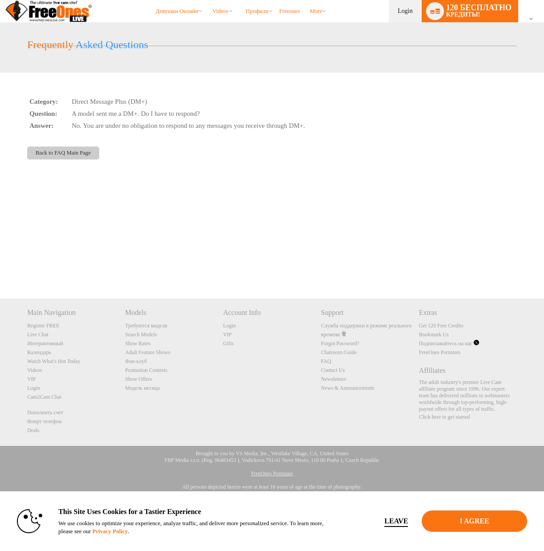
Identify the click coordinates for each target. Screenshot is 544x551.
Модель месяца (142, 388)
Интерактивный (45, 343)
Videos (220, 11)
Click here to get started (444, 417)
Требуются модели (146, 325)
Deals (33, 430)
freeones (289, 11)
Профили (257, 11)
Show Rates (137, 343)
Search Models (141, 334)
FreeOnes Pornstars (440, 352)
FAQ (326, 361)
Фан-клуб (136, 361)
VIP (31, 379)
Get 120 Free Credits (441, 325)
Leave (396, 521)
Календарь (39, 352)
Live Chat (37, 334)
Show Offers (138, 379)
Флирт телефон (44, 421)
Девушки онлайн (177, 11)
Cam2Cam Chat (44, 397)
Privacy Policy (110, 531)
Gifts (228, 343)
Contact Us (333, 370)
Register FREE (43, 325)
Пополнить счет (45, 412)
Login (405, 11)
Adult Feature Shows (147, 352)
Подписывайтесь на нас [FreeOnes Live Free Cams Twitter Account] (449, 343)
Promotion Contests (146, 370)
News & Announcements (348, 388)
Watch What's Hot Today (54, 361)
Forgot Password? (340, 343)
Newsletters (334, 379)
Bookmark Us (434, 334)
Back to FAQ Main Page (63, 153)
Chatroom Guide (339, 352)
